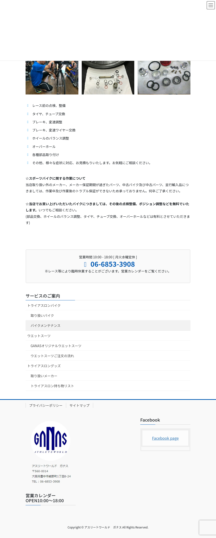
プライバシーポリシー (46, 405)
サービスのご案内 (43, 296)
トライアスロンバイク (44, 305)
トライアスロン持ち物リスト (52, 385)
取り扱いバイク (42, 315)
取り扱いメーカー (44, 375)
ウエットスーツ (39, 335)
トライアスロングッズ (44, 365)
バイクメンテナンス (45, 325)
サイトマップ (80, 405)
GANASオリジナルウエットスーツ (56, 345)
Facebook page (165, 438)
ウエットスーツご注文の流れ (52, 355)
